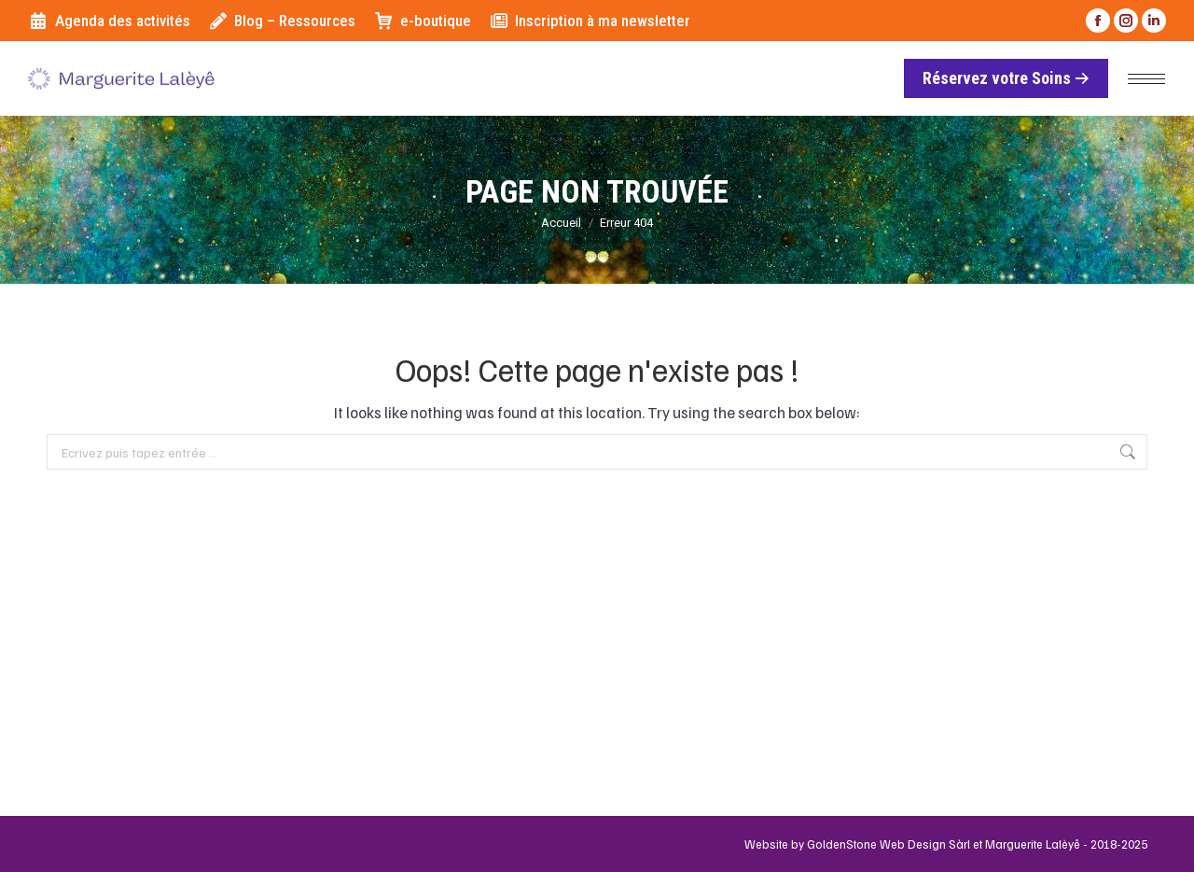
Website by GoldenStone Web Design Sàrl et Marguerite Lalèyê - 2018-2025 (945, 844)
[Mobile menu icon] (1146, 79)
